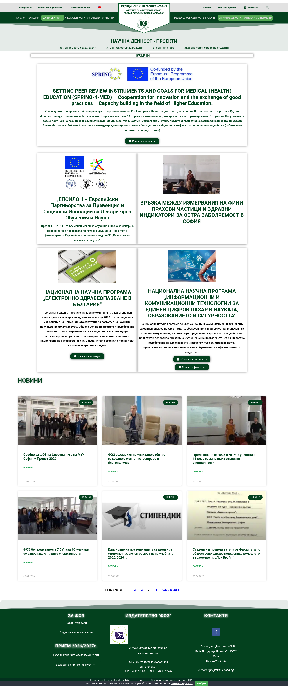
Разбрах (201, 683)
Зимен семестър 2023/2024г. (77, 47)
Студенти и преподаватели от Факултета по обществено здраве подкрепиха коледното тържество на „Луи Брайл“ (226, 553)
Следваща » (170, 590)
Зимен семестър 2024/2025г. (124, 47)
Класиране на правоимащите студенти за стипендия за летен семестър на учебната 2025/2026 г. (141, 553)
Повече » (28, 467)
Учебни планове (163, 47)
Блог (140, 680)
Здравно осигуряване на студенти (206, 47)
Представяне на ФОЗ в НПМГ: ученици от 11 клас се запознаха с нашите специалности (225, 459)
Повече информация (182, 683)
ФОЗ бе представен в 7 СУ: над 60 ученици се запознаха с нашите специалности (56, 551)
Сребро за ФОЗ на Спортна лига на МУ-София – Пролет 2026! (53, 457)
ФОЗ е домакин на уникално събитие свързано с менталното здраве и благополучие (136, 458)
